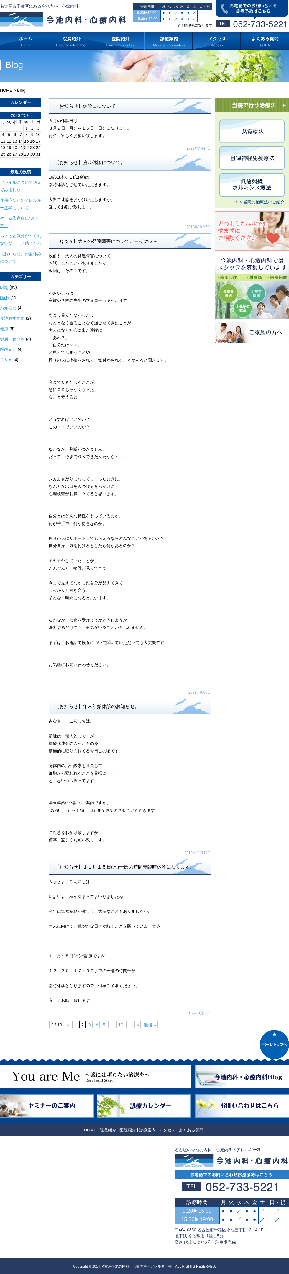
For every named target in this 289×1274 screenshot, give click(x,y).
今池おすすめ (12, 318)
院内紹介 (8, 349)
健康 (4, 328)
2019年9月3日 (199, 692)
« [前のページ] (68, 1024)
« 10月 (6, 159)
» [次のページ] (137, 1024)
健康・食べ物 (12, 339)
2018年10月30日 (198, 1013)
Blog (4, 287)
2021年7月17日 (198, 148)
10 (120, 1024)
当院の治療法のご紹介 (264, 201)
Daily (4, 297)
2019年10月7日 (198, 227)
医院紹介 (127, 1130)
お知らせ (8, 307)
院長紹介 (108, 1130)
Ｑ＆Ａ (6, 359)
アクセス (167, 1130)
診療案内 (147, 1130)
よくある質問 (191, 1130)
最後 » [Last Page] (150, 1024)
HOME (6, 90)
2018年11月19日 (198, 853)
